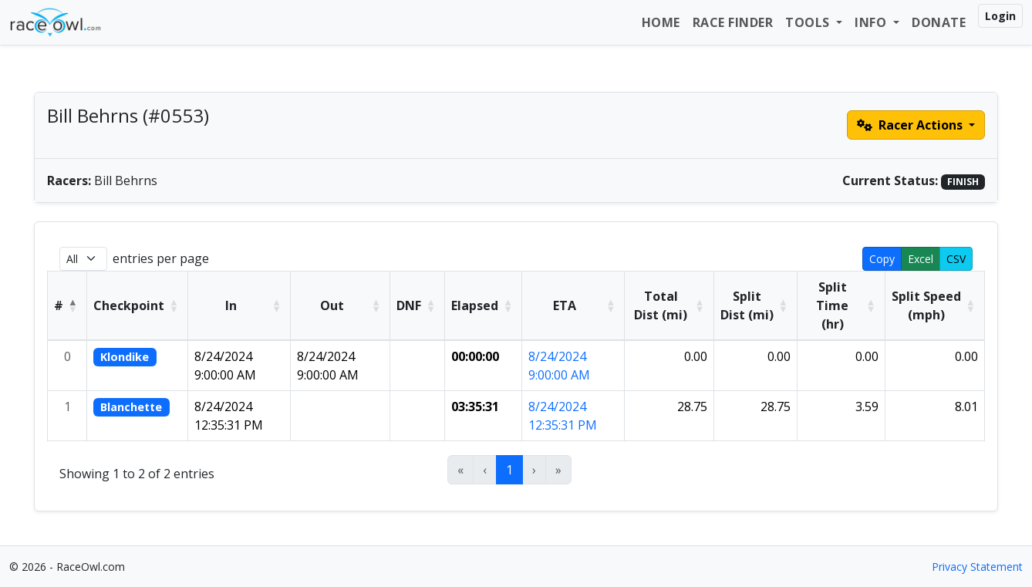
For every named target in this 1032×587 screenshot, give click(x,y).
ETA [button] (564, 305)
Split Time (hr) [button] (832, 305)
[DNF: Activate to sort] (417, 305)
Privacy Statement (977, 566)
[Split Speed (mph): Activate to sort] (934, 305)
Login (1000, 15)
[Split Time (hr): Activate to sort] (841, 305)
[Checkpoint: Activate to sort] (137, 305)
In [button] (231, 305)
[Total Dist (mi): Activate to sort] (669, 305)
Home (661, 22)
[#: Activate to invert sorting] (67, 305)
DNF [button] (408, 305)
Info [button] (872, 22)
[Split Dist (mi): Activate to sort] (755, 305)
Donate (939, 22)
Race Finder (733, 22)
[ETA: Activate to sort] (573, 305)
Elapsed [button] (474, 305)
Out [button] (332, 305)
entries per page (161, 258)
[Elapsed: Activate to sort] (483, 305)
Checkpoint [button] (128, 305)
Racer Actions (911, 124)
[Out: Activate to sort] (340, 305)
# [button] (58, 305)
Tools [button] (809, 22)
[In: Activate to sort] (239, 305)
